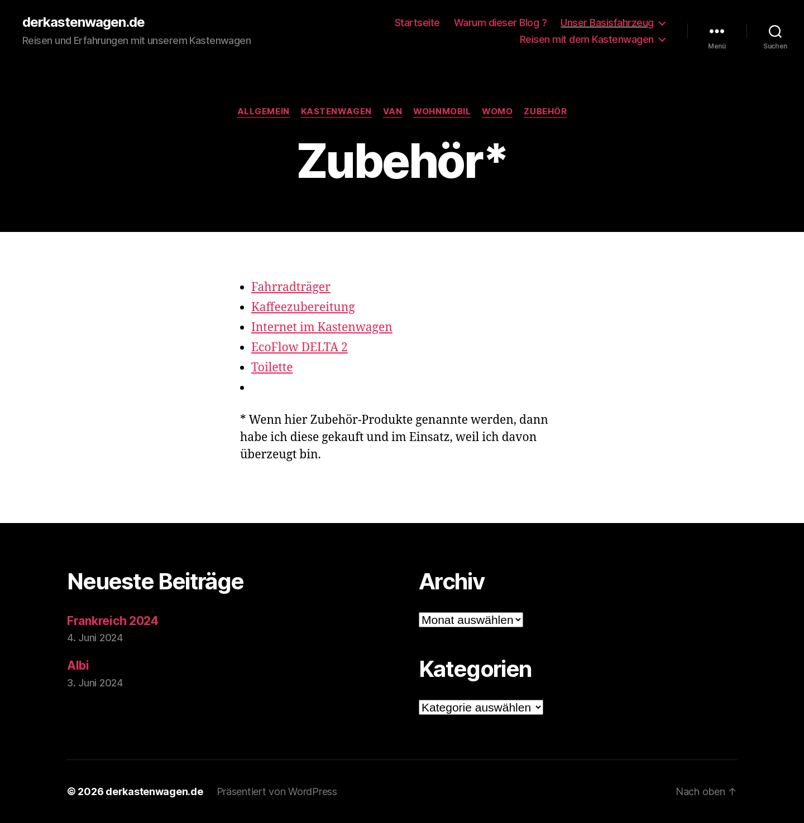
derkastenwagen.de (83, 22)
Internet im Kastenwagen (322, 327)
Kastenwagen (336, 111)
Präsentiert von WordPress (277, 791)
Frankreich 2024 (113, 621)
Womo (497, 111)
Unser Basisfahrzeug (607, 22)
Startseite (417, 22)
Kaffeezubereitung (303, 307)
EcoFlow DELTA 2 (299, 347)
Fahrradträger (291, 287)
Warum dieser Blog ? (500, 22)
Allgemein (263, 111)
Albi (78, 665)
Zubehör (545, 111)
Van (393, 111)
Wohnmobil (442, 111)
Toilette (272, 367)
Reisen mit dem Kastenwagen (587, 39)
